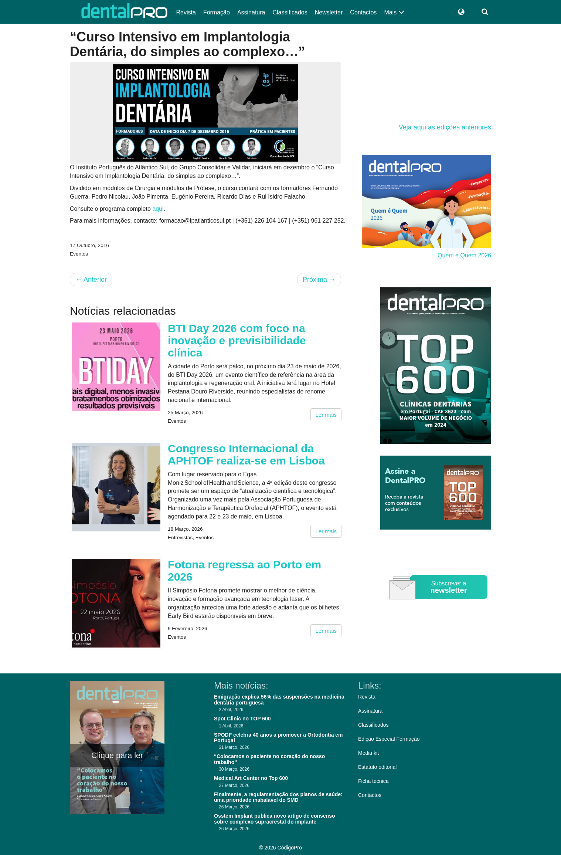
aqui (157, 209)
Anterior (91, 279)
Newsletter (329, 12)
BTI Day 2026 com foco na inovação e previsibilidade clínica (237, 340)
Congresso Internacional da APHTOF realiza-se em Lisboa (246, 454)
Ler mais (326, 415)
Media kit (368, 753)
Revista (186, 12)
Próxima (319, 279)
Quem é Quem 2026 (464, 255)
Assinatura (251, 12)
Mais (394, 12)
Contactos (363, 12)
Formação (216, 12)
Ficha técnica (373, 781)
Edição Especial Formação (389, 739)
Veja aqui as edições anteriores (445, 127)
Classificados (289, 12)
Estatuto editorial (377, 767)
